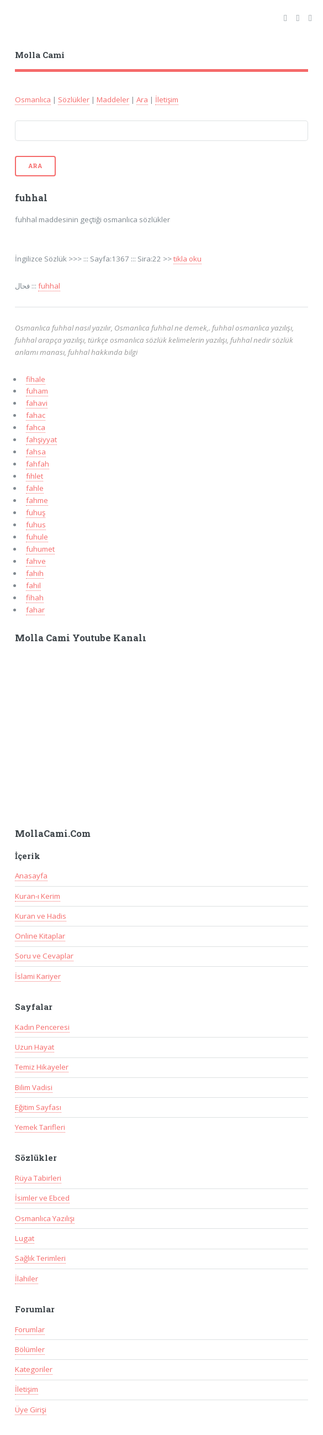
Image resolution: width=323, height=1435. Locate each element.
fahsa (36, 452)
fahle (35, 488)
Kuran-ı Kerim (37, 896)
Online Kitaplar (40, 936)
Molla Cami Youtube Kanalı (80, 638)
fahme (37, 500)
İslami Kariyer (38, 976)
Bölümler (30, 1349)
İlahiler (26, 1279)
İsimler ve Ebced (42, 1198)
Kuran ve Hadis (40, 916)
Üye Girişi (30, 1410)
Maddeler (113, 99)
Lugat (24, 1238)
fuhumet (40, 549)
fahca (35, 427)
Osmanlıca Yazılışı (45, 1218)
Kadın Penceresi (42, 1027)
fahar (35, 610)
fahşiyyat (41, 439)
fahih (35, 573)
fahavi (36, 403)
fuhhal (49, 286)
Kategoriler (33, 1369)
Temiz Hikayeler (41, 1067)
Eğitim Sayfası (38, 1107)
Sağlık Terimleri (40, 1258)
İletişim (166, 99)
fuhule (37, 537)
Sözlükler (73, 99)
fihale (35, 379)
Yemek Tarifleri (40, 1127)
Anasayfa (31, 876)
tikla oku (187, 259)
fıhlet (34, 476)
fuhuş (35, 512)
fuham (37, 391)
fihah (35, 598)
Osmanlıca (33, 99)
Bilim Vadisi (33, 1087)
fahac (35, 415)
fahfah (37, 464)
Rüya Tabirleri (38, 1178)
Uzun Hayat (34, 1047)
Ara (142, 99)
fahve (36, 561)
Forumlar (30, 1329)
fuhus (36, 525)
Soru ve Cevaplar (44, 956)
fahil (33, 585)
